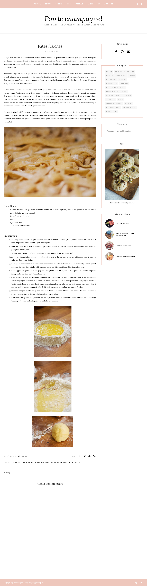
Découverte (111, 84)
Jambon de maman (123, 245)
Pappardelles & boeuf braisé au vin (125, 234)
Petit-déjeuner (113, 107)
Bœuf (109, 111)
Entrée (131, 76)
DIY (115, 111)
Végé (77, 462)
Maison (128, 103)
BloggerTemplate (37, 583)
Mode (128, 95)
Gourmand (28, 462)
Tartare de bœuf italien (125, 257)
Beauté (118, 72)
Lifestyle (124, 84)
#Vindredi (110, 99)
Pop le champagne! (73, 18)
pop (71, 462)
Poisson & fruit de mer (116, 92)
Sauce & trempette (115, 95)
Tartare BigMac (122, 223)
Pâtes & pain (42, 462)
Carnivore (111, 80)
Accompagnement (114, 103)
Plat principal (59, 462)
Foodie (16, 462)
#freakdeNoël (129, 107)
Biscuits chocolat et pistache (122, 203)
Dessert (122, 80)
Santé (120, 99)
